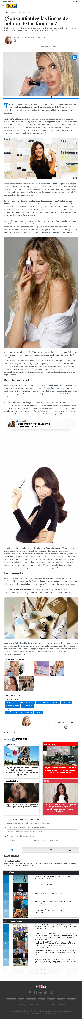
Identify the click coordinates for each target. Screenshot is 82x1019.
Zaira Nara (55, 702)
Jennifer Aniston (43, 702)
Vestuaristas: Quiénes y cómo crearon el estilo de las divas (30, 823)
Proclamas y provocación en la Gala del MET (24, 832)
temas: (7, 710)
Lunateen (52, 1005)
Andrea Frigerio (12, 702)
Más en (15, 739)
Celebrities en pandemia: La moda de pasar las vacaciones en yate (33, 840)
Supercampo (21, 1005)
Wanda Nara (66, 702)
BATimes (62, 1005)
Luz (37, 1005)
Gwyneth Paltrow (12, 706)
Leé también (22, 421)
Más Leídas (9, 872)
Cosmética (10, 712)
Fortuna (42, 1000)
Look (31, 1005)
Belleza (19, 712)
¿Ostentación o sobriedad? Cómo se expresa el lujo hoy (33, 425)
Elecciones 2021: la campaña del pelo (21, 836)
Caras (21, 1000)
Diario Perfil (11, 1000)
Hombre (51, 1000)
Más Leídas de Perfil (13, 921)
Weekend (61, 1000)
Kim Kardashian (27, 706)
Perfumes (38, 712)
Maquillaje (28, 712)
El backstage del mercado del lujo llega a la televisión (28, 827)
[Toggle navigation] (3, 6)
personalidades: (11, 700)
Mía (43, 1005)
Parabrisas (71, 1000)
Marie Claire (31, 1000)
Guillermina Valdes (27, 702)
